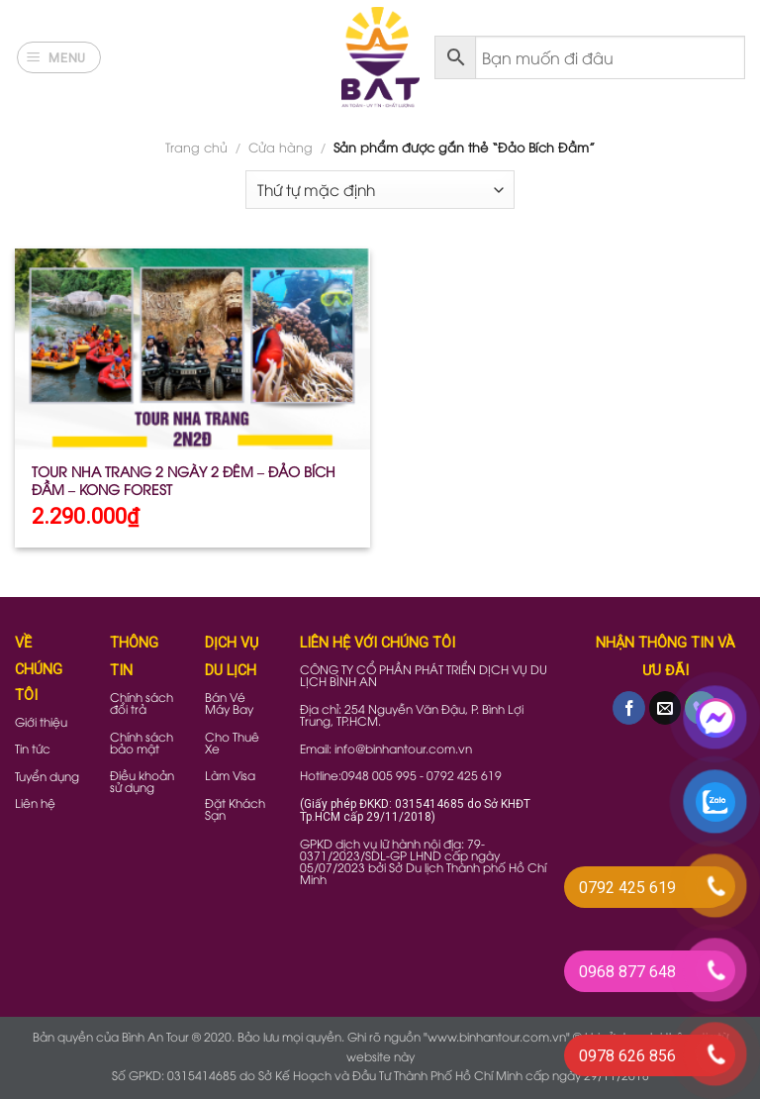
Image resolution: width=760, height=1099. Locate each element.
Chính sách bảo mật (141, 742)
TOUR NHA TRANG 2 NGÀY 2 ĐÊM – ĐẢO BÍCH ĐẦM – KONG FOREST (183, 480)
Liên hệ (35, 802)
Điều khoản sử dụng (142, 780)
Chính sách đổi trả (141, 702)
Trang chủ (196, 146)
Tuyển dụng (47, 775)
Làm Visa (230, 774)
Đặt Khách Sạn (235, 808)
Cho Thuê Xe (232, 742)
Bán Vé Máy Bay (229, 702)
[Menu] (59, 57)
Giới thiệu (41, 721)
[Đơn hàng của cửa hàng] (380, 189)
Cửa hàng (280, 146)
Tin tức (32, 748)
